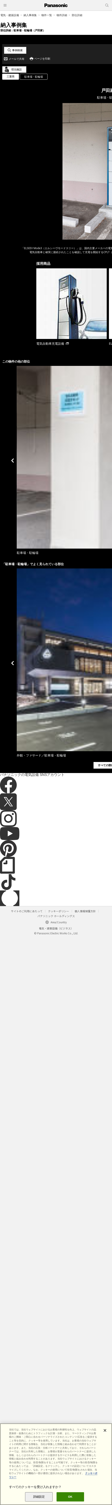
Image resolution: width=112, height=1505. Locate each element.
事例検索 (17, 50)
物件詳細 (62, 15)
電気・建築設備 (9, 15)
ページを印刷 (42, 58)
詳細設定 (39, 1496)
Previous (12, 461)
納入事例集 (30, 15)
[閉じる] (105, 1430)
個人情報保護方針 (85, 911)
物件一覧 (46, 15)
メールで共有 (16, 59)
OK (70, 1496)
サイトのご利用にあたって (26, 911)
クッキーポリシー (58, 911)
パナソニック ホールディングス (56, 916)
